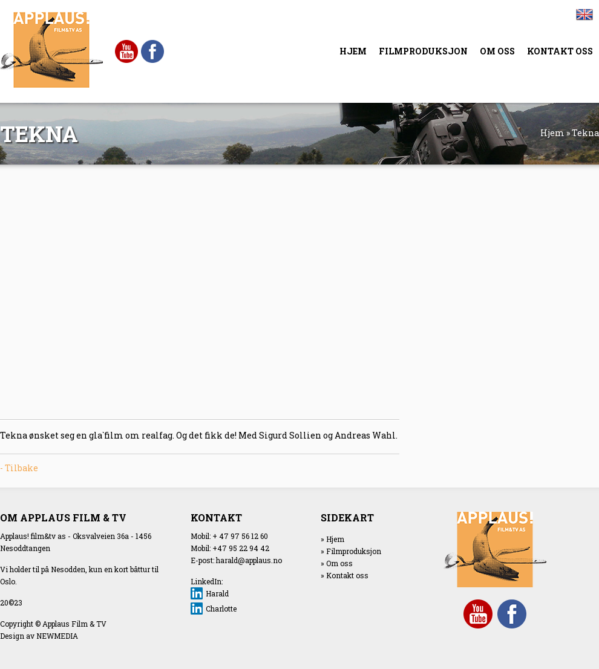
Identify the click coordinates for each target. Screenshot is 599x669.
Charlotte (221, 608)
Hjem (552, 133)
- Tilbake (19, 468)
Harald (217, 593)
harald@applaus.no (249, 560)
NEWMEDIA (57, 636)
